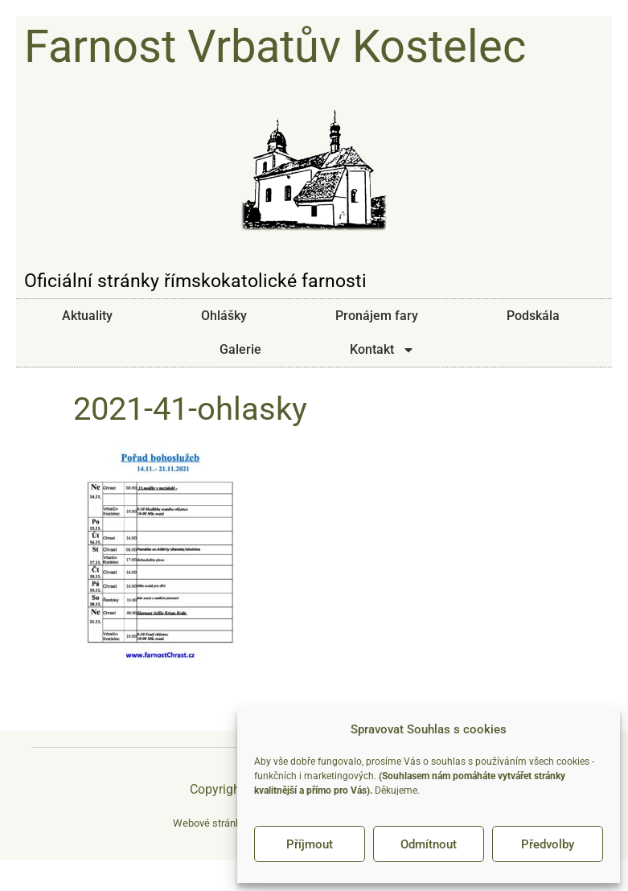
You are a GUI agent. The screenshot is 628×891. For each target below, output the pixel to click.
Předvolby (547, 844)
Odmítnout (428, 844)
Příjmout (309, 844)
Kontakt (382, 349)
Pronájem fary (376, 315)
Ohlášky (224, 315)
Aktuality (87, 315)
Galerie (240, 349)
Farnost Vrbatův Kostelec (275, 46)
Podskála (533, 315)
